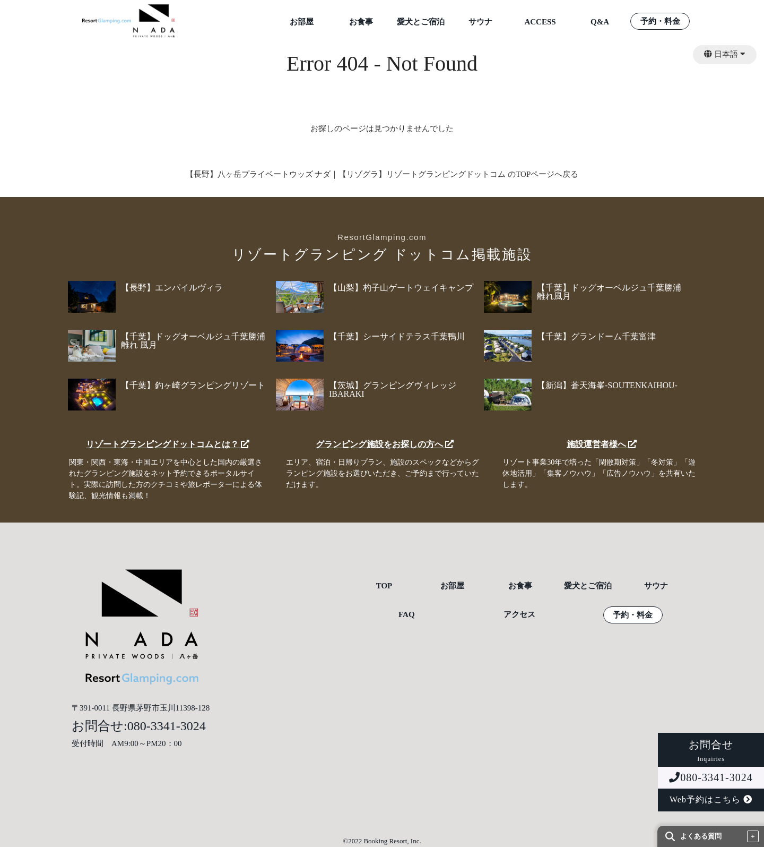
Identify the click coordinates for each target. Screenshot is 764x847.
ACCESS (539, 22)
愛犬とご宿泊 (421, 22)
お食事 (361, 22)
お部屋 (302, 22)
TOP (384, 586)
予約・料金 (660, 21)
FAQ (406, 615)
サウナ (480, 22)
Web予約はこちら (711, 799)
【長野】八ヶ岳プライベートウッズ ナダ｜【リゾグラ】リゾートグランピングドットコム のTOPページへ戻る (382, 174)
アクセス (519, 615)
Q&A (600, 22)
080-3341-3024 (710, 777)
